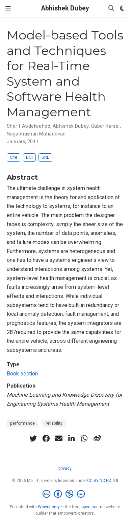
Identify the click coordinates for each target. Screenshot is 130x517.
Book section (22, 373)
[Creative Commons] (65, 494)
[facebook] (46, 438)
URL (45, 157)
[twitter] (33, 438)
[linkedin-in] (72, 438)
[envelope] (59, 438)
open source (93, 507)
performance (22, 423)
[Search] (111, 8)
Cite (13, 157)
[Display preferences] (122, 8)
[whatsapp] (84, 438)
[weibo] (97, 438)
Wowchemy (49, 507)
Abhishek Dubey (65, 8)
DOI (29, 157)
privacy (65, 468)
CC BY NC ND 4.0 (102, 480)
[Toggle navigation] (8, 8)
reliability (54, 423)
